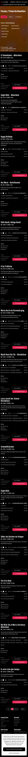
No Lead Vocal (5, 472)
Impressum (3, 726)
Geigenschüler (5, 165)
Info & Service (4, 731)
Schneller (3, 163)
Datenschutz (4, 725)
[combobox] (12, 50)
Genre (11, 16)
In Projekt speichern (5, 85)
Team (2, 722)
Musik (2, 4)
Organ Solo (4, 205)
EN (26, 2)
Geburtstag (5, 31)
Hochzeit (4, 36)
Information (3, 88)
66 (22, 709)
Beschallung (10, 4)
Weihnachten (16, 28)
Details (2, 83)
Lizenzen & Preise (5, 721)
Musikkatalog (17, 719)
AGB (2, 723)
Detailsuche (5, 4)
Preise (24, 4)
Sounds (18, 4)
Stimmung (18, 16)
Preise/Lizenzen (4, 86)
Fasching (4, 28)
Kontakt (2, 719)
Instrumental (4, 473)
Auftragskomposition (6, 733)
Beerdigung (5, 25)
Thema (4, 16)
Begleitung (4, 247)
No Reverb (4, 78)
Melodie (3, 249)
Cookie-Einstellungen (14, 753)
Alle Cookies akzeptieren (14, 749)
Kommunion (15, 25)
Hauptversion (4, 76)
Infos (21, 4)
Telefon (15, 4)
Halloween (4, 34)
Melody (3, 380)
